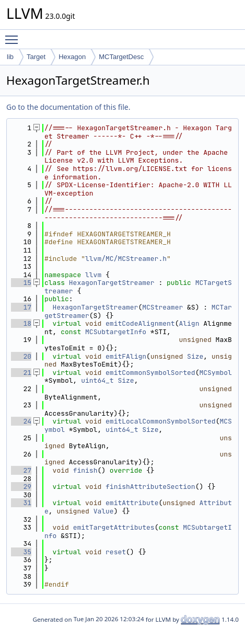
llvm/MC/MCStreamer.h (126, 258)
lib (10, 57)
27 (21, 470)
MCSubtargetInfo (115, 331)
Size (195, 356)
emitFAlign (126, 356)
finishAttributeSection (150, 486)
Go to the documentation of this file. (68, 107)
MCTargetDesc (121, 57)
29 (21, 486)
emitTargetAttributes (114, 527)
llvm (93, 274)
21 (21, 372)
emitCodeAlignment (140, 323)
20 (21, 356)
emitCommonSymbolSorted (150, 372)
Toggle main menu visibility (14, 35)
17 (21, 307)
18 (21, 323)
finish (85, 470)
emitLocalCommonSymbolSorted (161, 421)
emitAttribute (132, 502)
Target (36, 57)
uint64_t (97, 380)
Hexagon (72, 57)
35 (21, 551)
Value (104, 511)
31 (21, 502)
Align (189, 323)
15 (21, 282)
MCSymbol (215, 372)
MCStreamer (162, 307)
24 (21, 421)
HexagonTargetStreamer (112, 282)
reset (116, 551)
